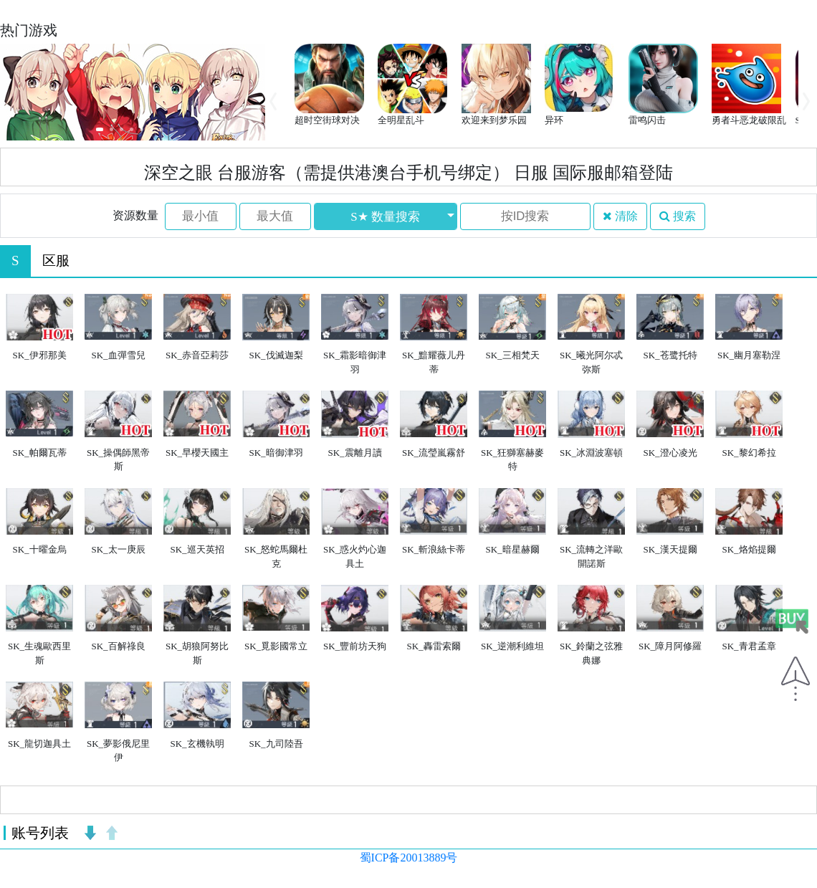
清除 (620, 216)
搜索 (677, 216)
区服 (56, 260)
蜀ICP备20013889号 (409, 857)
